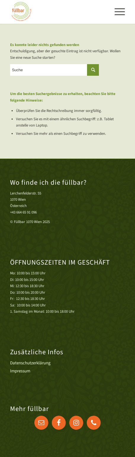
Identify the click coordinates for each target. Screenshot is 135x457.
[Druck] (56, 12)
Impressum (20, 371)
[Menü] (117, 12)
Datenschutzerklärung (30, 363)
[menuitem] (117, 12)
